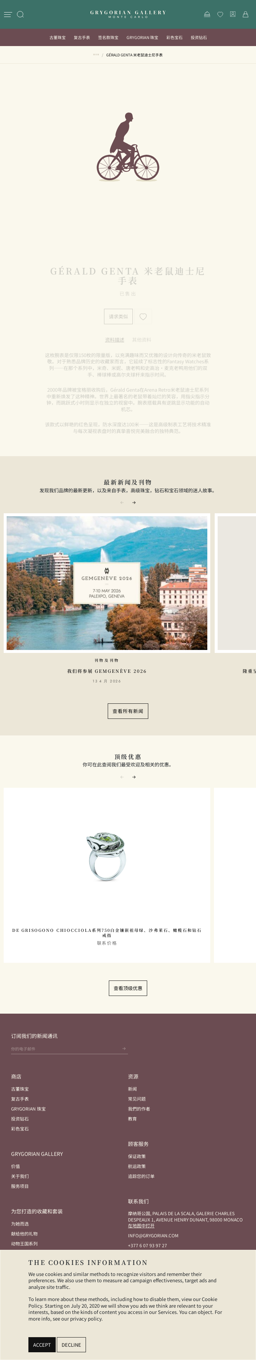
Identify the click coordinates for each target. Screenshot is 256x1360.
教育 (132, 1118)
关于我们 (20, 1176)
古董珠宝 (57, 37)
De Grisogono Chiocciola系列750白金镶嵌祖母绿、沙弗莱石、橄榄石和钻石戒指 (107, 932)
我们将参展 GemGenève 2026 (107, 671)
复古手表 (82, 37)
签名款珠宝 (108, 37)
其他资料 (141, 339)
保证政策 (137, 1156)
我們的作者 (139, 1108)
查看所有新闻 (128, 710)
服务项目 (20, 1186)
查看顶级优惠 (128, 988)
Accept (42, 1344)
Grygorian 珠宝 (142, 37)
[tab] (114, 339)
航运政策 (137, 1166)
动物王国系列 (24, 1243)
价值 (15, 1166)
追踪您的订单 (141, 1176)
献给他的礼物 (24, 1233)
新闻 (132, 1088)
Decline (71, 1344)
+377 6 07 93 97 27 (147, 1245)
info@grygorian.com (153, 1235)
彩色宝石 (174, 37)
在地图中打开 (141, 1225)
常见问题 (137, 1098)
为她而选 (20, 1223)
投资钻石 (199, 37)
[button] (134, 502)
